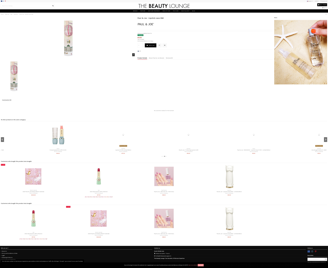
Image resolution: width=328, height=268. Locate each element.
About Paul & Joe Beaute (156, 58)
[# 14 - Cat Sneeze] (105, 196)
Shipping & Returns (7, 257)
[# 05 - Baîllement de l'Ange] (91, 196)
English (310, 1)
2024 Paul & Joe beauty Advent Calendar (33, 191)
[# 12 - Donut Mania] (102, 196)
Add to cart (151, 45)
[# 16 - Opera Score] (108, 196)
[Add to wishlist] (159, 45)
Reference (140, 33)
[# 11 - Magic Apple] (101, 196)
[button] (163, 156)
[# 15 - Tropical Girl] (107, 196)
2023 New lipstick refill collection (99, 191)
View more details (192, 265)
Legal (3, 255)
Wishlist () (323, 1)
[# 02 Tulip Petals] (87, 196)
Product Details (142, 58)
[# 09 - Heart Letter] (97, 196)
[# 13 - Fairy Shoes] (104, 196)
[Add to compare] (164, 45)
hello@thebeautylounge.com (163, 256)
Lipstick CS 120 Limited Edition (164, 150)
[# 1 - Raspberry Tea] (85, 196)
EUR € (317, 1)
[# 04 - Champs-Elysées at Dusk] (90, 196)
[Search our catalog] (53, 6)
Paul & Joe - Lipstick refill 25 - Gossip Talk (295, 150)
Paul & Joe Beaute (33, 151)
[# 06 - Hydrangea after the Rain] (93, 196)
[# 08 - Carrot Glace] (96, 196)
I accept (201, 265)
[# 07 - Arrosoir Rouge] (94, 196)
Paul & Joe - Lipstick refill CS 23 (33, 150)
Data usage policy (16, 1)
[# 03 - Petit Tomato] (88, 196)
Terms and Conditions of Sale (9, 253)
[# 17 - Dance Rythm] (110, 196)
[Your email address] (316, 259)
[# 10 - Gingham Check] (99, 196)
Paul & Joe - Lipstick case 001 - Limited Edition (99, 150)
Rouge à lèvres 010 (229, 150)
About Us (4, 251)
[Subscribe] (326, 259)
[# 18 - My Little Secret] (112, 196)
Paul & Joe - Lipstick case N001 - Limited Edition (229, 191)
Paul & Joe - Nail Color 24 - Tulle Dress (164, 191)
